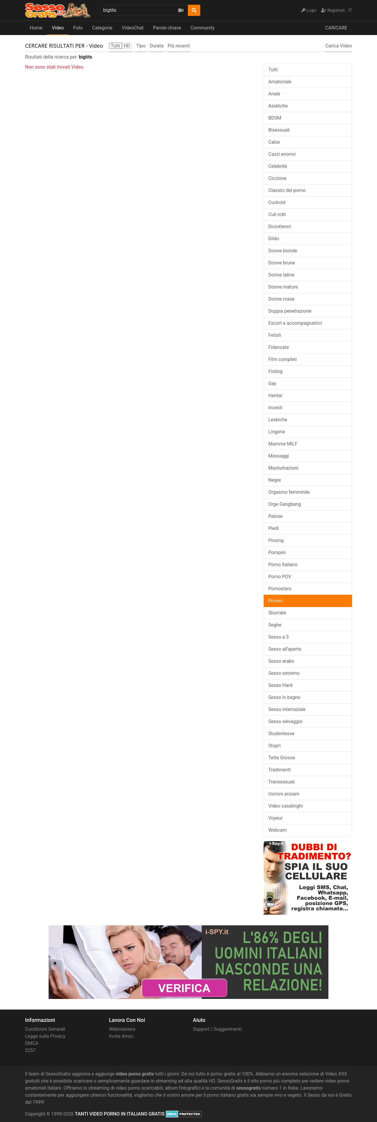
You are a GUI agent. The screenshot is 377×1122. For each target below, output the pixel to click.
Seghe (274, 625)
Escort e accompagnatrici (295, 323)
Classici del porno (287, 190)
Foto (78, 28)
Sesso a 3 (278, 637)
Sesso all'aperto (285, 649)
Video (58, 28)
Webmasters (122, 1029)
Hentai (275, 395)
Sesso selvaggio (285, 721)
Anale (274, 94)
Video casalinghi (285, 806)
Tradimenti (279, 770)
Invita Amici (121, 1036)
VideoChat (133, 28)
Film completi (282, 359)
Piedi (273, 528)
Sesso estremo (284, 673)
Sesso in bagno (284, 697)
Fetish (274, 335)
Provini (275, 601)
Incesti (275, 407)
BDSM (274, 118)
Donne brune (281, 263)
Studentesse (281, 733)
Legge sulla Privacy (45, 1036)
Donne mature (283, 287)
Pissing (276, 540)
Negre (274, 480)
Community (203, 28)
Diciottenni (279, 226)
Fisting (275, 371)
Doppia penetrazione (289, 311)
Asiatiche (278, 106)
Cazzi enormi (282, 154)
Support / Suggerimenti (217, 1029)
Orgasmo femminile (289, 492)
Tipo (141, 46)
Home (36, 28)
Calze (274, 142)
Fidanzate (278, 347)
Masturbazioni (283, 468)
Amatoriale (279, 81)
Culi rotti (277, 214)
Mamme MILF (282, 444)
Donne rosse (281, 299)
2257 (30, 1050)
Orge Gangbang (284, 504)
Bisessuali (279, 130)
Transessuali (281, 782)
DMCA (31, 1043)
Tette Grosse (281, 757)
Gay (272, 383)
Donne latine (281, 275)
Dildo (273, 238)
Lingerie (276, 432)
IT (350, 10)
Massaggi (278, 456)
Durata (156, 46)
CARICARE (336, 28)
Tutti (273, 69)
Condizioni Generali (45, 1029)
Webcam (277, 830)
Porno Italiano (282, 564)
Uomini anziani (283, 794)
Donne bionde (282, 250)
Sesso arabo (281, 661)
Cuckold (276, 202)
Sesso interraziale (286, 709)
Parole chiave (167, 28)
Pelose (275, 516)
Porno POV (279, 576)
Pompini (277, 552)
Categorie (102, 28)
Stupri (274, 745)
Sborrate (277, 613)
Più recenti (179, 46)
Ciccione (277, 178)
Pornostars (279, 588)
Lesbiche (277, 419)
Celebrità (277, 166)
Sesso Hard (280, 685)
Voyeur (275, 818)
